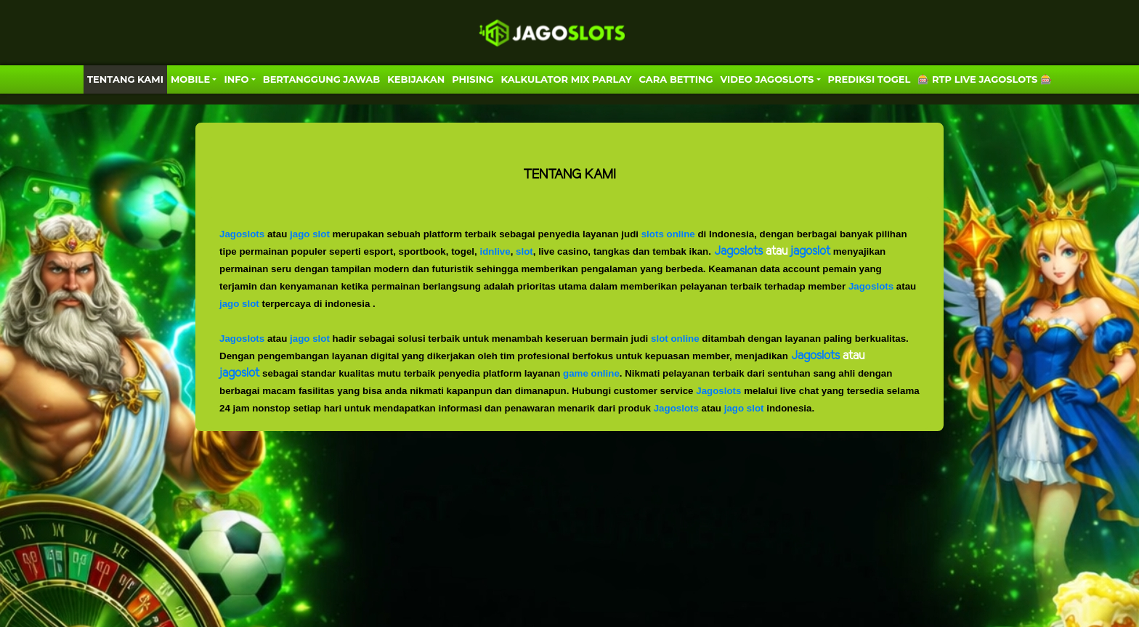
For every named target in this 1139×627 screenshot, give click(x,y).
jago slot (310, 234)
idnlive (494, 251)
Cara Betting (676, 79)
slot (524, 251)
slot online (675, 338)
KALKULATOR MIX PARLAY (565, 79)
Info (236, 79)
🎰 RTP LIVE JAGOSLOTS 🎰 (984, 79)
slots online (668, 234)
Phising (472, 79)
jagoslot (239, 373)
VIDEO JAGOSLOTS (767, 79)
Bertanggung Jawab (321, 79)
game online (591, 373)
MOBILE (190, 79)
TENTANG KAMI (125, 79)
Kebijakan (416, 79)
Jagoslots (241, 234)
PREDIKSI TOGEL (869, 79)
